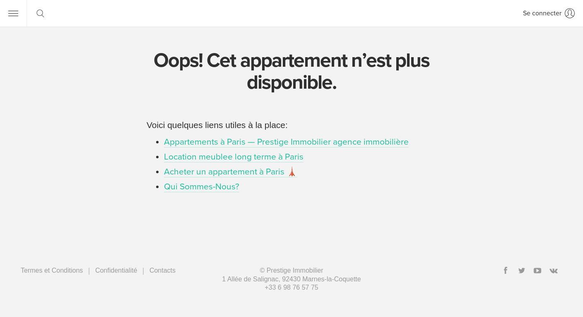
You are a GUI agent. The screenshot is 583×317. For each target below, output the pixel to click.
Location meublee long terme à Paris (234, 157)
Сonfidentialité (116, 270)
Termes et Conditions (52, 270)
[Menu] (13, 13)
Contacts (162, 270)
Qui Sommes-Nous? (201, 186)
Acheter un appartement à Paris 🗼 (230, 172)
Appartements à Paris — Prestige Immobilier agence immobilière (286, 142)
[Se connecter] (549, 13)
